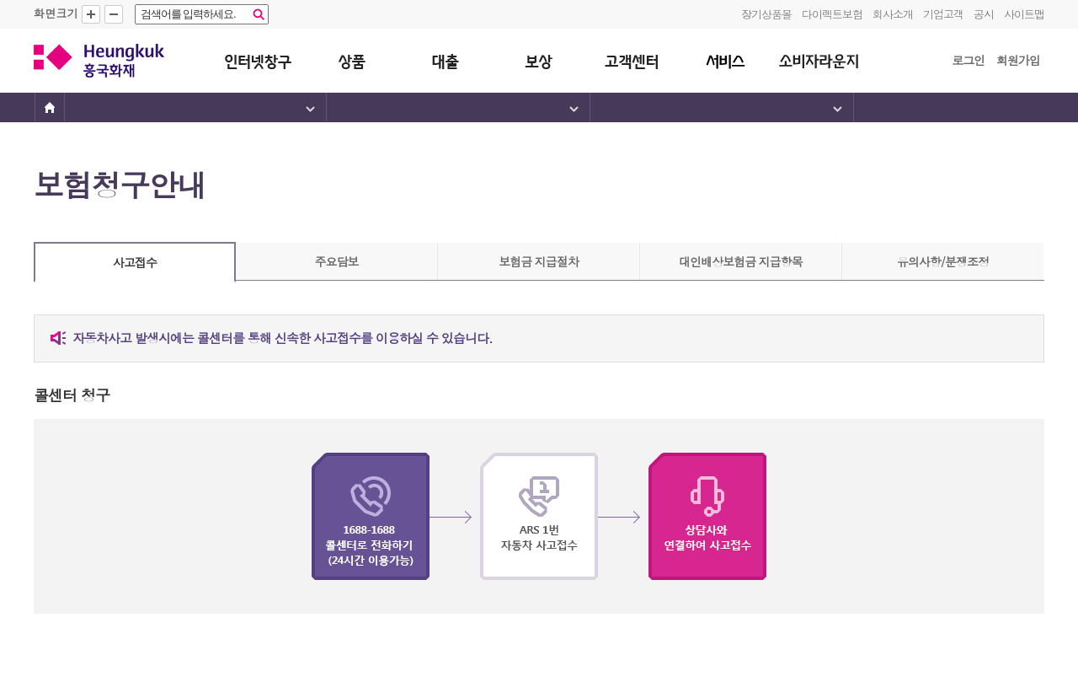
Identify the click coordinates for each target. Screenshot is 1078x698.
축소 (113, 14)
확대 (91, 14)
